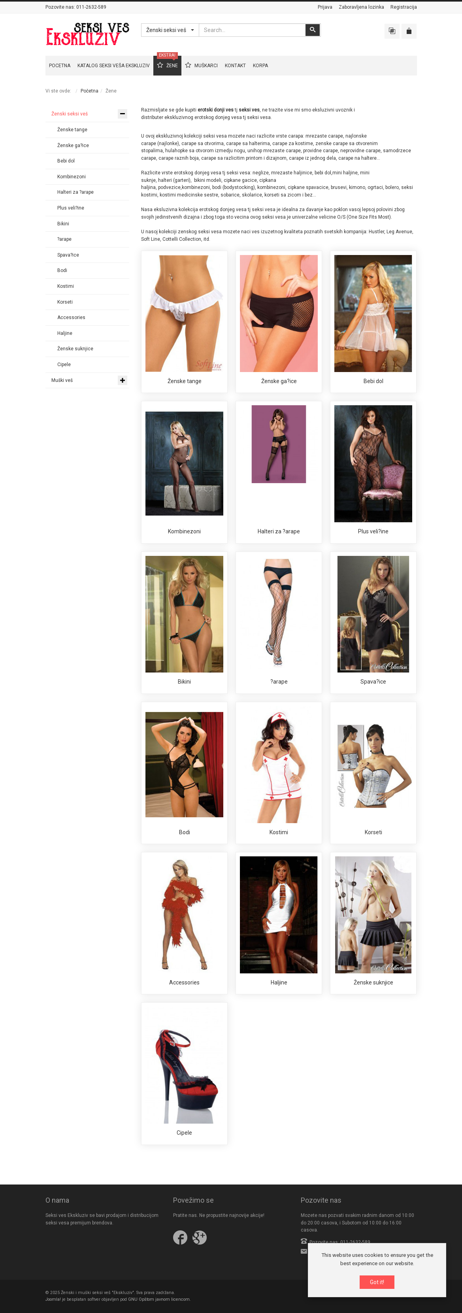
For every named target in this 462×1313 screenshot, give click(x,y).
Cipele (184, 1133)
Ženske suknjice (373, 982)
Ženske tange (185, 381)
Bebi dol (373, 381)
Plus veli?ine (373, 531)
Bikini (184, 681)
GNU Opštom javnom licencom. (159, 1299)
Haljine (279, 982)
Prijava (325, 7)
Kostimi (279, 832)
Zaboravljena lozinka (361, 7)
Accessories (184, 982)
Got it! (377, 1282)
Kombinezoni (184, 531)
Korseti (373, 832)
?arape (279, 681)
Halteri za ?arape (279, 531)
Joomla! (53, 1299)
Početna (89, 91)
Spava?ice (373, 681)
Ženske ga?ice (279, 381)
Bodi (184, 832)
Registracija (403, 7)
